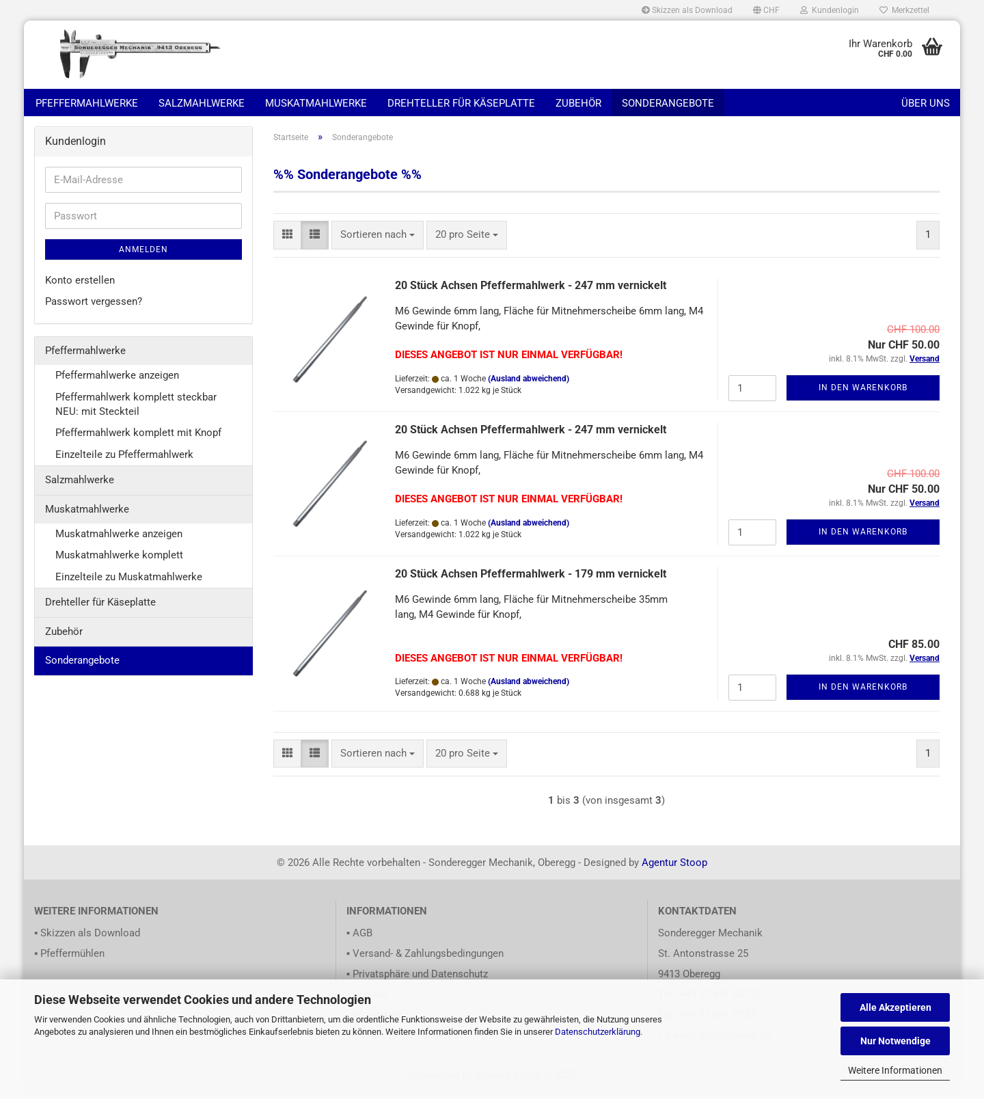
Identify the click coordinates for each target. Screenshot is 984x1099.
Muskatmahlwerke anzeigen (118, 540)
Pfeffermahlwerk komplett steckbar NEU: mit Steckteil (136, 411)
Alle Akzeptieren (895, 1007)
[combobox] (377, 242)
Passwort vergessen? (93, 308)
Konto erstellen (80, 287)
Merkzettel (904, 10)
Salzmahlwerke (202, 103)
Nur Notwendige (895, 1040)
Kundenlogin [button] (829, 10)
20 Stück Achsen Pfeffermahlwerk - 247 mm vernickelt (530, 292)
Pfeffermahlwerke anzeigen (117, 382)
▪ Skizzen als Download (87, 940)
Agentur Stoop (674, 869)
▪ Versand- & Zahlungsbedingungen (425, 960)
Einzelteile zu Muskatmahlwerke (128, 584)
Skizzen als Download (687, 10)
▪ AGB (359, 940)
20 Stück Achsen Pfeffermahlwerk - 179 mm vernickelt (530, 580)
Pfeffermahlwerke (87, 103)
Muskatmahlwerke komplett (119, 562)
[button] (766, 10)
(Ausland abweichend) (528, 385)
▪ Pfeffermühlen (69, 960)
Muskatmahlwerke (316, 103)
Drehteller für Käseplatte (461, 103)
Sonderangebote (668, 103)
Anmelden (143, 256)
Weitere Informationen (895, 1070)
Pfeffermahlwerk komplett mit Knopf (138, 439)
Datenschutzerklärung (597, 1032)
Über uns (925, 103)
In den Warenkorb (863, 394)
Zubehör (578, 103)
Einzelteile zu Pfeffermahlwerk (124, 461)
